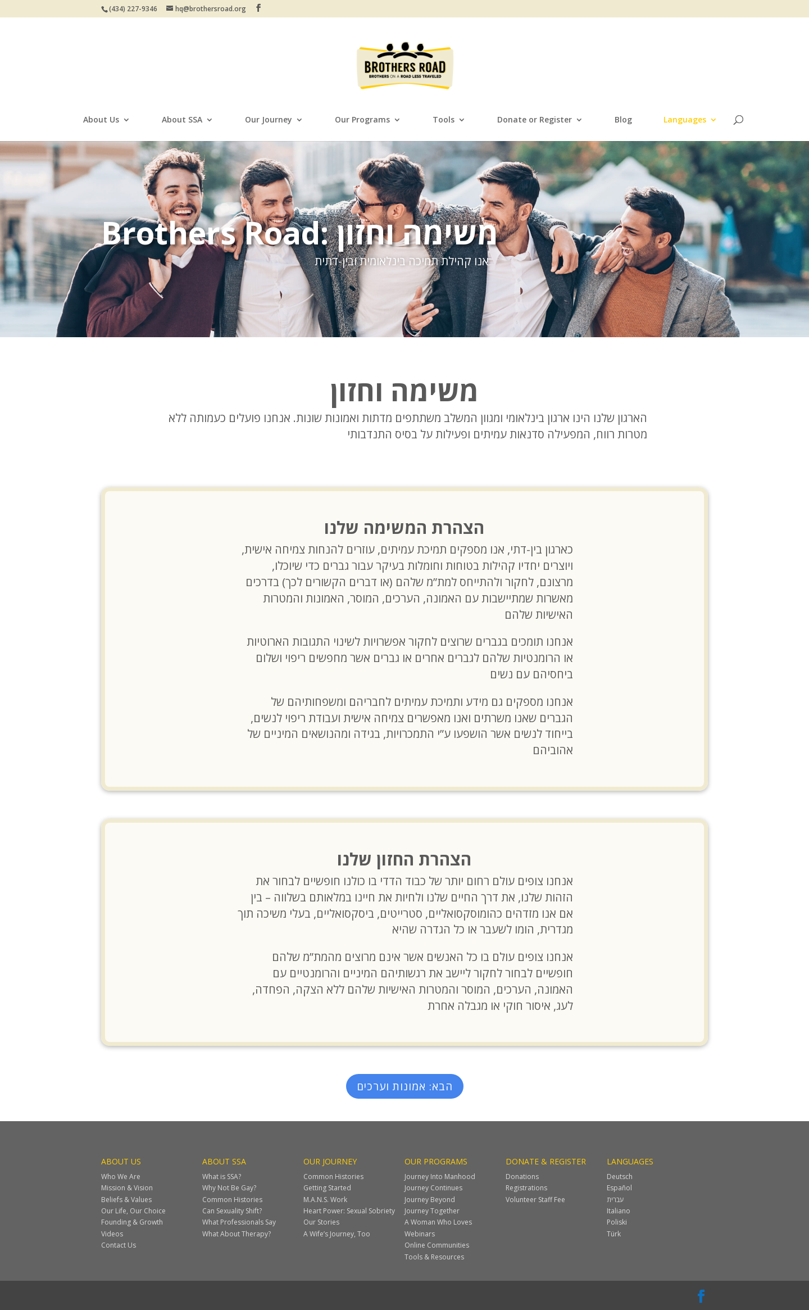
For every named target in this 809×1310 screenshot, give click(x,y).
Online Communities (436, 1245)
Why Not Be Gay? (229, 1188)
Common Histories (232, 1199)
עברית (615, 1199)
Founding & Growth (132, 1222)
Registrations (526, 1188)
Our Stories (321, 1222)
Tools (444, 120)
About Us (101, 120)
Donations (522, 1176)
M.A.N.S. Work (325, 1199)
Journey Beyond (429, 1199)
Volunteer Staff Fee (535, 1199)
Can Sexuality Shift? (232, 1211)
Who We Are (120, 1176)
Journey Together (432, 1211)
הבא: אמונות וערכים (405, 1086)
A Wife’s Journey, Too (336, 1234)
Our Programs (362, 120)
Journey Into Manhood (439, 1176)
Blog (623, 120)
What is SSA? (221, 1176)
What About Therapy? (236, 1234)
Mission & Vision (127, 1188)
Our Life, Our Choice (133, 1211)
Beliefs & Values (126, 1199)
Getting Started (327, 1188)
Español (619, 1188)
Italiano (618, 1211)
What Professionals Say (239, 1222)
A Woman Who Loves (438, 1222)
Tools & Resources (434, 1257)
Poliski (617, 1222)
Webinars (419, 1234)
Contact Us (118, 1245)
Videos (112, 1234)
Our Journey (268, 120)
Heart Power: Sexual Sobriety (349, 1211)
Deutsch (620, 1176)
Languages (684, 120)
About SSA (182, 120)
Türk (614, 1234)
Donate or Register (534, 120)
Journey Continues (433, 1188)
